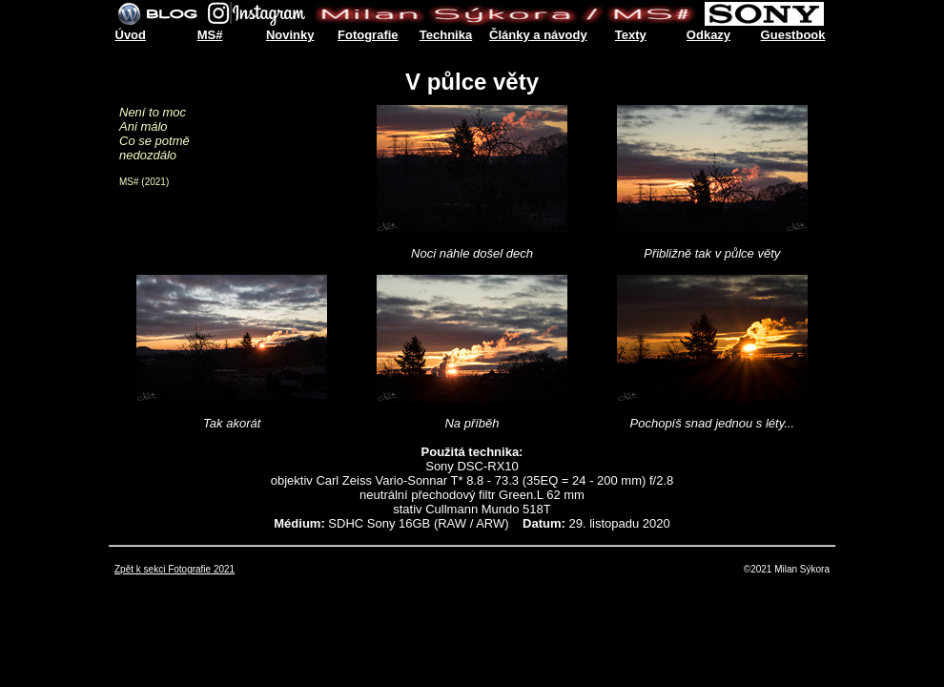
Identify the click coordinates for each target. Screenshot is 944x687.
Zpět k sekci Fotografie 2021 (174, 569)
